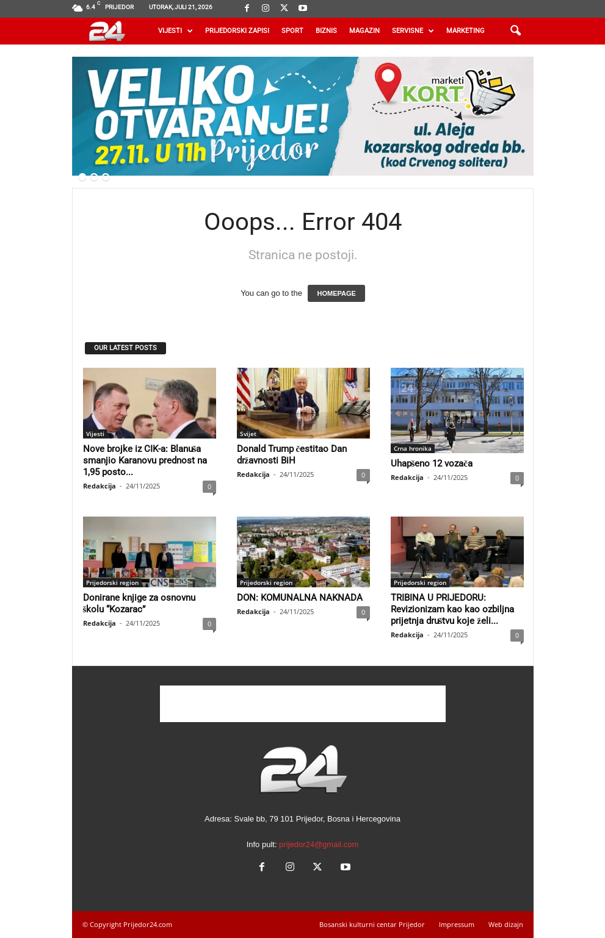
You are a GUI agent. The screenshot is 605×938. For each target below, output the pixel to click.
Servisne (413, 31)
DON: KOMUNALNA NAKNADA (300, 597)
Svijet (248, 433)
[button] (515, 31)
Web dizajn (505, 924)
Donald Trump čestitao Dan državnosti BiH (292, 454)
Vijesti (175, 31)
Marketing (465, 31)
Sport (292, 31)
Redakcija (99, 485)
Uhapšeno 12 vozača (432, 463)
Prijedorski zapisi (237, 31)
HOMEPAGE (336, 293)
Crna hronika (413, 448)
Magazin (364, 31)
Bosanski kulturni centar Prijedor (372, 924)
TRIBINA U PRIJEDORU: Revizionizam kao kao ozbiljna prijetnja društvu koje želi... (452, 609)
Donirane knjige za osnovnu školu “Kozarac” (139, 603)
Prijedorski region (112, 582)
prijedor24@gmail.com (318, 844)
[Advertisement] (303, 704)
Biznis (326, 31)
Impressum (456, 924)
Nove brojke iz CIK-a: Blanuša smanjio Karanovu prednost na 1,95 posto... (145, 460)
